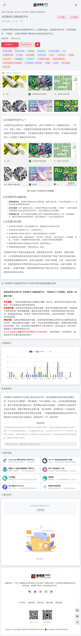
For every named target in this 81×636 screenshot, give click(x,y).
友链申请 (40, 603)
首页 (4, 12)
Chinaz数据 (45, 401)
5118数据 (20, 401)
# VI (64, 51)
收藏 (74, 17)
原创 (21, 226)
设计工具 (18, 12)
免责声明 (31, 603)
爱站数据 (32, 401)
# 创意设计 (61, 55)
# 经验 (55, 63)
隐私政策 (58, 603)
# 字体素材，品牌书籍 (33, 63)
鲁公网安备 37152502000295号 (56, 629)
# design (31, 51)
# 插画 (47, 63)
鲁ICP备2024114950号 (36, 629)
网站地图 (49, 603)
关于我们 (22, 603)
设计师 (65, 125)
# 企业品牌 (30, 55)
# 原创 (71, 55)
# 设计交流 (65, 63)
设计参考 (25, 12)
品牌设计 (56, 214)
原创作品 (34, 247)
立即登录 (40, 510)
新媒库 (19, 629)
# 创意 (51, 55)
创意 (21, 125)
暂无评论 (8, 495)
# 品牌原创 (18, 59)
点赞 (62, 17)
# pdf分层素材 (54, 51)
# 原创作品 (7, 59)
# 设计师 (6, 67)
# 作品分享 (42, 55)
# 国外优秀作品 (59, 59)
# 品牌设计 (30, 59)
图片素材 (10, 12)
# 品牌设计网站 (44, 59)
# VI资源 (19, 55)
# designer (41, 51)
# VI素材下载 (8, 55)
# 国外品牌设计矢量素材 (12, 63)
